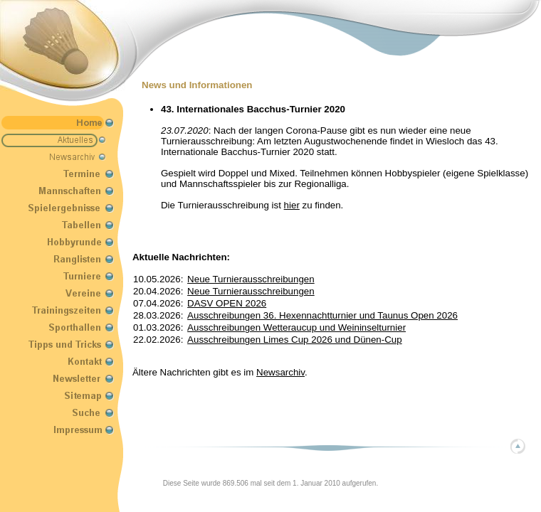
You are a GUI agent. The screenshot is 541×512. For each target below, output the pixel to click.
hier (292, 205)
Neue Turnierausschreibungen (251, 279)
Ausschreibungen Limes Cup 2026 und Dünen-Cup (294, 339)
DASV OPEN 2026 (226, 303)
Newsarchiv (280, 372)
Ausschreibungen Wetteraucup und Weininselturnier (296, 327)
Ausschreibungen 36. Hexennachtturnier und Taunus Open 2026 (322, 315)
